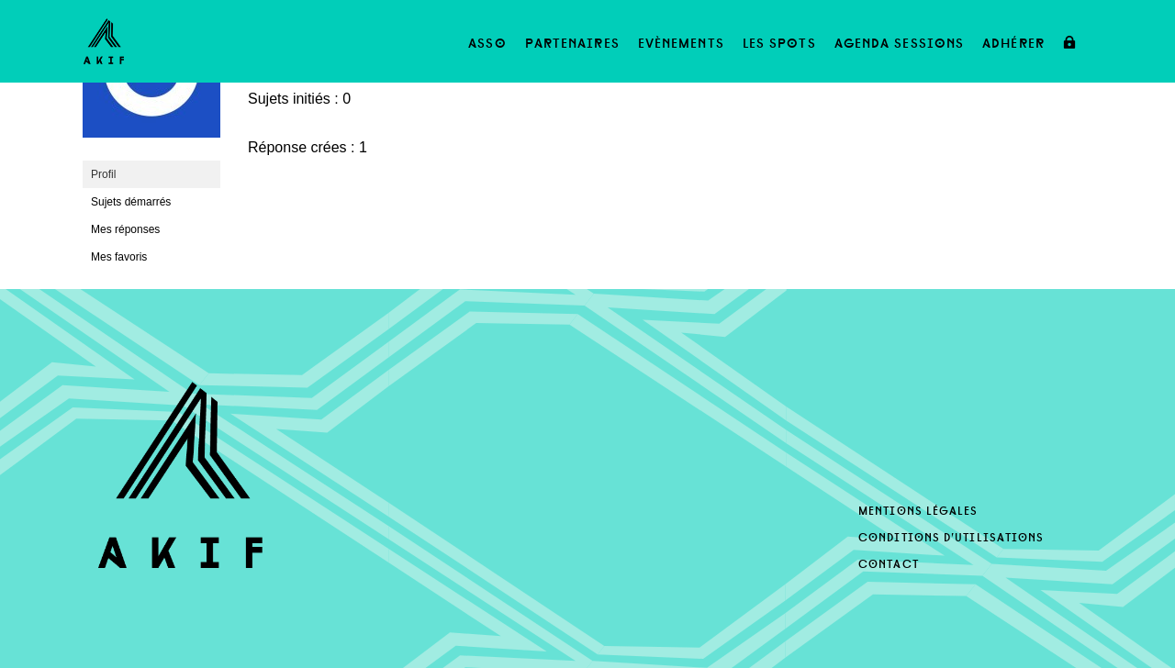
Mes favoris (119, 256)
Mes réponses (125, 229)
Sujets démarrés (131, 201)
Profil (103, 174)
